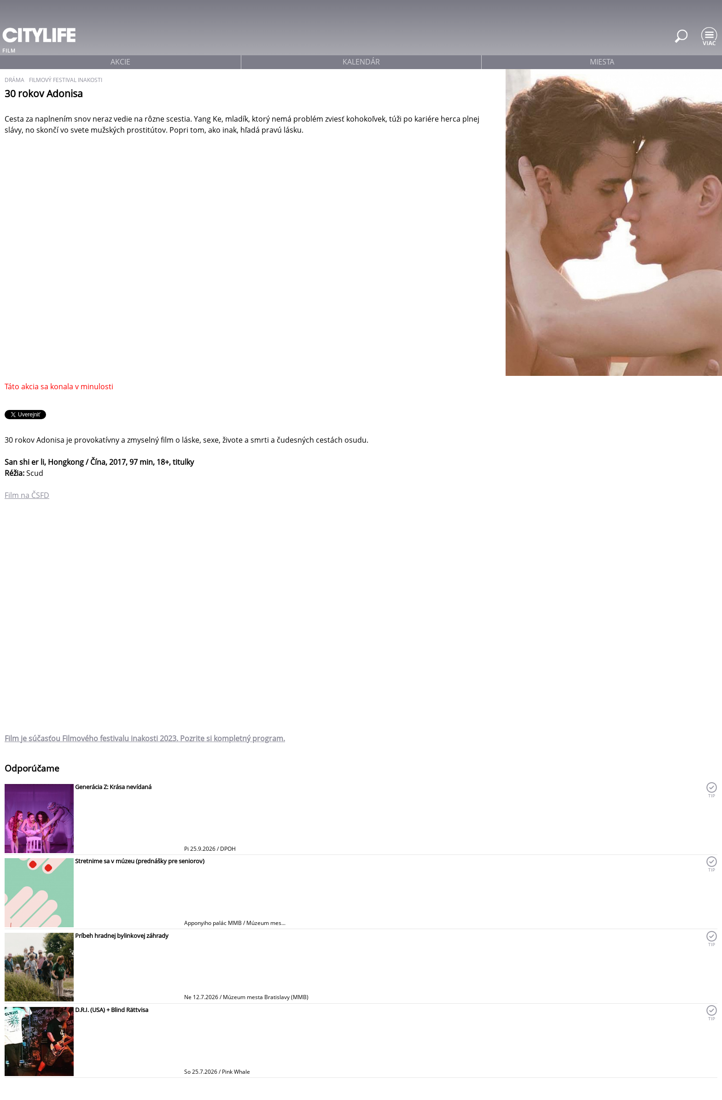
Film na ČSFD (27, 495)
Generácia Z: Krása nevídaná (113, 787)
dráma (14, 79)
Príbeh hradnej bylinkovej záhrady (122, 935)
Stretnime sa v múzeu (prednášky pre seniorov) (139, 861)
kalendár (361, 62)
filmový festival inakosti (65, 79)
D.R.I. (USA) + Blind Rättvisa (111, 1010)
